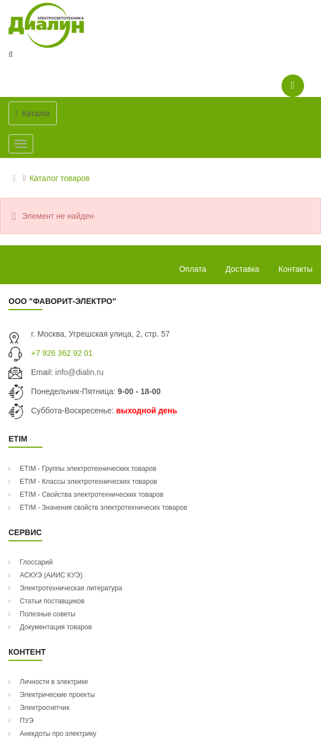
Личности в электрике (54, 682)
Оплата (192, 268)
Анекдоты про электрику (58, 734)
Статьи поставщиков (52, 601)
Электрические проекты (57, 695)
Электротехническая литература (71, 588)
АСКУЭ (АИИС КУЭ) (51, 575)
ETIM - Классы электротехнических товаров (88, 482)
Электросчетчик (44, 708)
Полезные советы (48, 614)
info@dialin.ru (79, 372)
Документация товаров (56, 627)
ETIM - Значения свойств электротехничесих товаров (103, 507)
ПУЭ (27, 721)
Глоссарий (36, 562)
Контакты (296, 268)
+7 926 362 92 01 (62, 353)
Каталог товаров (59, 178)
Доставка (243, 268)
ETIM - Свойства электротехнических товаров (92, 494)
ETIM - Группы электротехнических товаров (88, 469)
